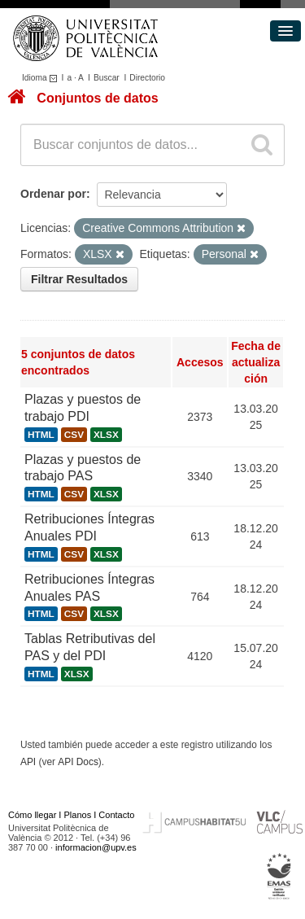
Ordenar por (53, 193)
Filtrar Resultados (79, 279)
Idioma (42, 77)
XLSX (106, 434)
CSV (74, 434)
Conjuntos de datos (97, 98)
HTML (41, 434)
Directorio (147, 77)
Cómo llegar (32, 815)
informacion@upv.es (96, 847)
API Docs (78, 762)
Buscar (107, 77)
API (28, 762)
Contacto (116, 815)
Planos (78, 815)
